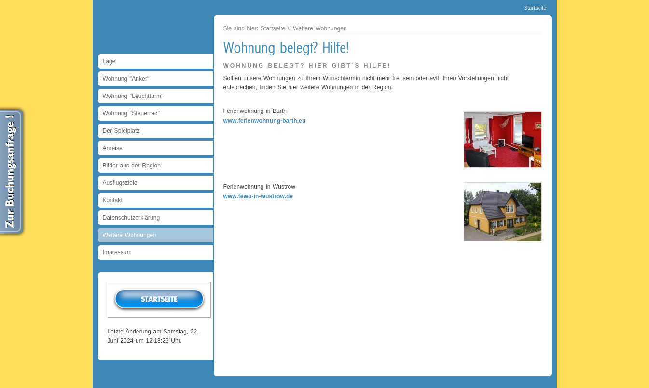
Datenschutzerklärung (131, 217)
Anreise (113, 148)
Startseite (535, 8)
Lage (109, 61)
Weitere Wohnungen (130, 235)
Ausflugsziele (120, 183)
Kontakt (113, 200)
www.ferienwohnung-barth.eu (264, 120)
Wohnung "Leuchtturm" (133, 96)
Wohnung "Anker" (126, 78)
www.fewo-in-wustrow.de (258, 196)
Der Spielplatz (121, 130)
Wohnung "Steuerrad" (131, 113)
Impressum (117, 252)
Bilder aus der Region (132, 165)
